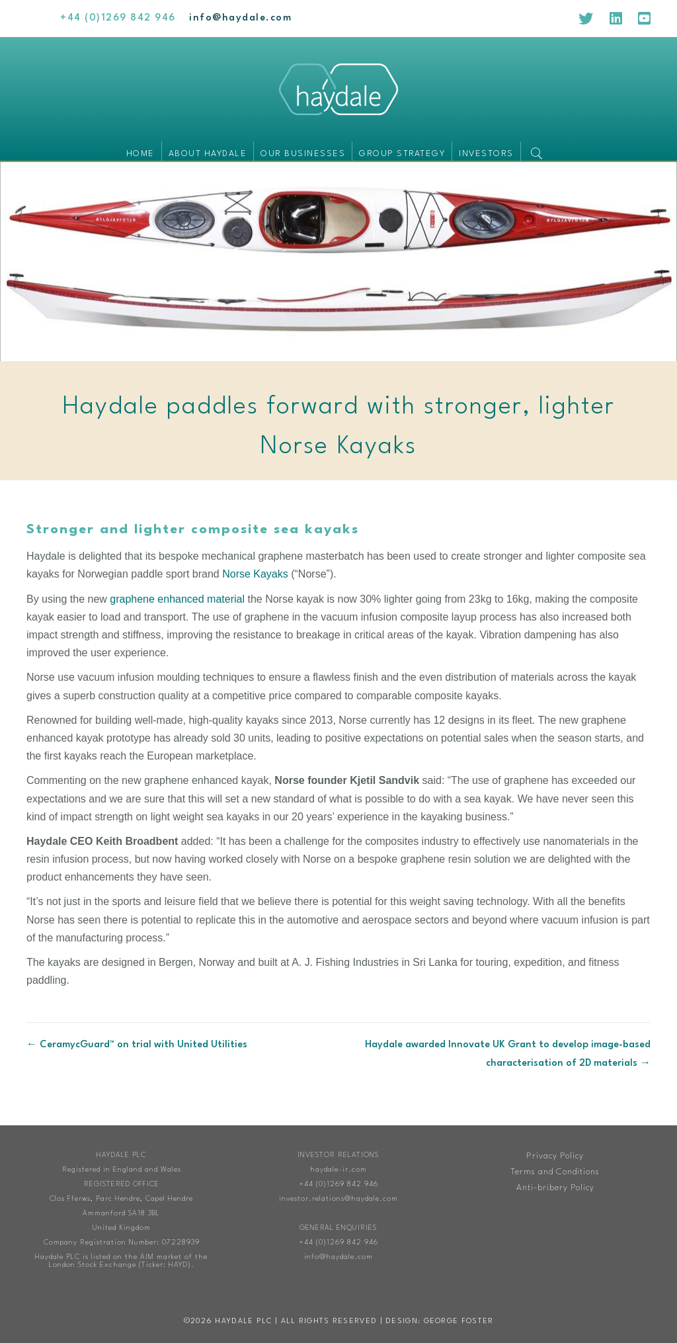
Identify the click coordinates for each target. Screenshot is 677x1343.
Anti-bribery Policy (555, 1188)
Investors (486, 154)
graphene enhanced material (177, 599)
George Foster (459, 1321)
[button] (539, 151)
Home (140, 154)
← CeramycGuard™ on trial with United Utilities (136, 1045)
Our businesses (302, 154)
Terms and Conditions (555, 1172)
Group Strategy (402, 154)
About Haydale (208, 154)
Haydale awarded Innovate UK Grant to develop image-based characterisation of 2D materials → (508, 1054)
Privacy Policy (555, 1156)
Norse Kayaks (255, 574)
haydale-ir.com (338, 1170)
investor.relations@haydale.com (338, 1199)
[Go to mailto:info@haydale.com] (240, 18)
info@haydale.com (338, 1257)
